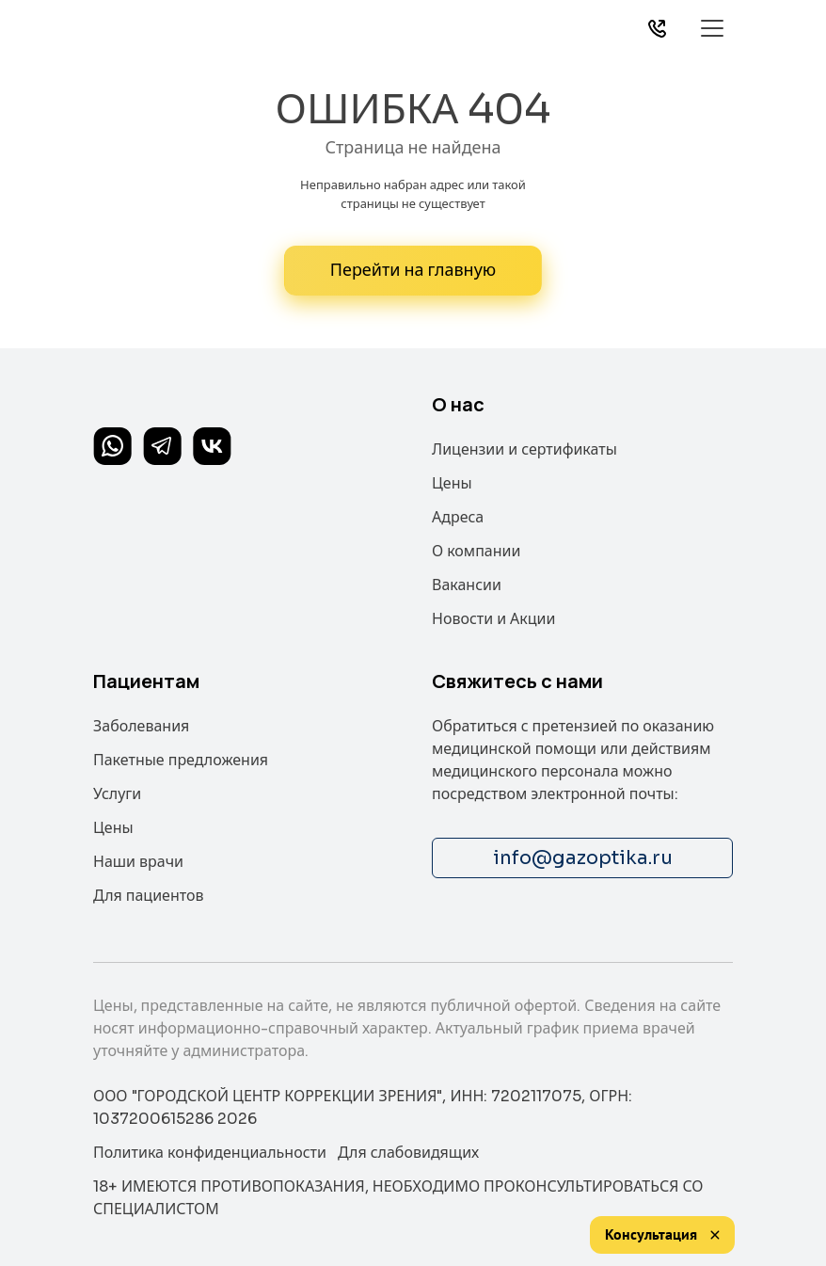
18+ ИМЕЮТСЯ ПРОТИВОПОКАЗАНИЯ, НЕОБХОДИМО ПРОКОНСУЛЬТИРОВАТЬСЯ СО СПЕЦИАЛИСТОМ (398, 1198)
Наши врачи (138, 862)
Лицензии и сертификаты (524, 449)
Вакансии (466, 585)
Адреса (458, 517)
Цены (452, 483)
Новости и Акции (494, 619)
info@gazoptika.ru (583, 858)
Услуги (117, 794)
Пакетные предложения (180, 760)
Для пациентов (148, 895)
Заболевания (141, 726)
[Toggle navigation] (712, 27)
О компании (476, 551)
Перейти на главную (413, 270)
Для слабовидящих (408, 1152)
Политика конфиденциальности (209, 1152)
